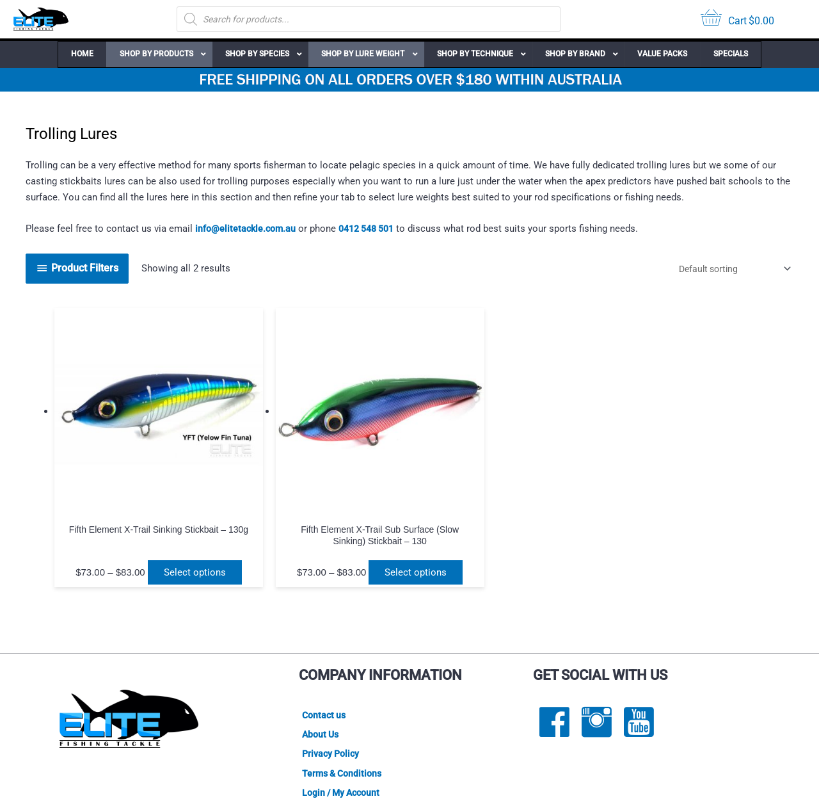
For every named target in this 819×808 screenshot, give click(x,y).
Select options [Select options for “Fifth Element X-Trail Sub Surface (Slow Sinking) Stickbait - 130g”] (274, 517)
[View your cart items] (737, 19)
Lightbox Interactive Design (337, 783)
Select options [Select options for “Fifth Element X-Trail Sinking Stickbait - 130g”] (123, 517)
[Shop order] (726, 268)
